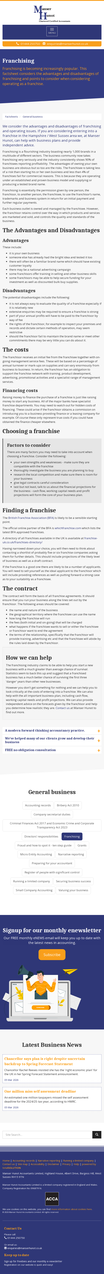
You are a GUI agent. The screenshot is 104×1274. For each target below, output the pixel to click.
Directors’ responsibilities (41, 836)
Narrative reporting (71, 854)
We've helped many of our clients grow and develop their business (53, 740)
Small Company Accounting (34, 890)
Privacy (66, 1164)
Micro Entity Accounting (36, 854)
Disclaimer (53, 1164)
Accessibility (38, 1164)
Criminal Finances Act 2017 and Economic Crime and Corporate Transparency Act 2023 (52, 825)
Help (76, 1164)
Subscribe (52, 954)
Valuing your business (73, 890)
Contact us (63, 708)
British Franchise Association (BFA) (31, 518)
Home (6, 1160)
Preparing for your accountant (52, 863)
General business (33, 116)
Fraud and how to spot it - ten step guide (45, 845)
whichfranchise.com (68, 528)
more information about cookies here (71, 1209)
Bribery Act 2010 (68, 805)
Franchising (72, 836)
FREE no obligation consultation (53, 750)
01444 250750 (30, 44)
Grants (82, 845)
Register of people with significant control (52, 872)
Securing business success (73, 881)
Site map (23, 1164)
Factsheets (11, 116)
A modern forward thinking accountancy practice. (53, 730)
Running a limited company (31, 881)
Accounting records (38, 805)
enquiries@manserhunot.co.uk (67, 44)
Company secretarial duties (52, 814)
